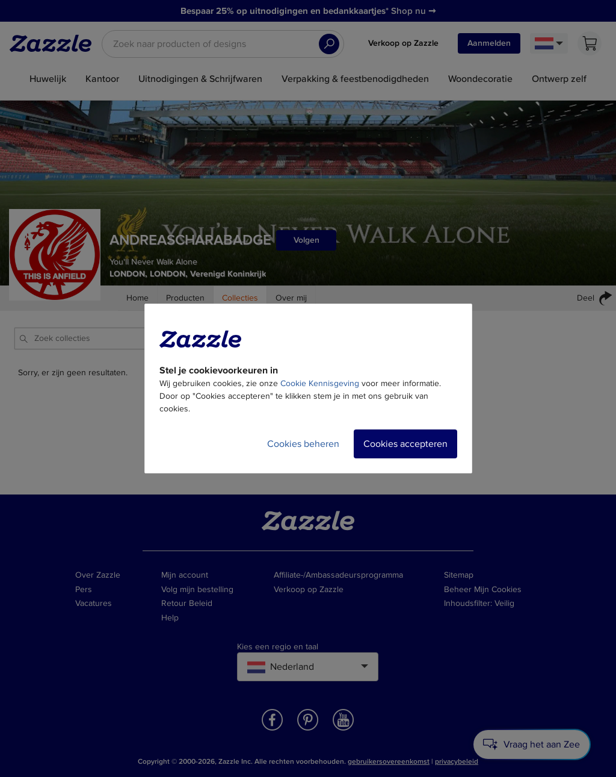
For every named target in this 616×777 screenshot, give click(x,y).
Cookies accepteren (405, 444)
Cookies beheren (303, 444)
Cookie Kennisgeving (319, 383)
